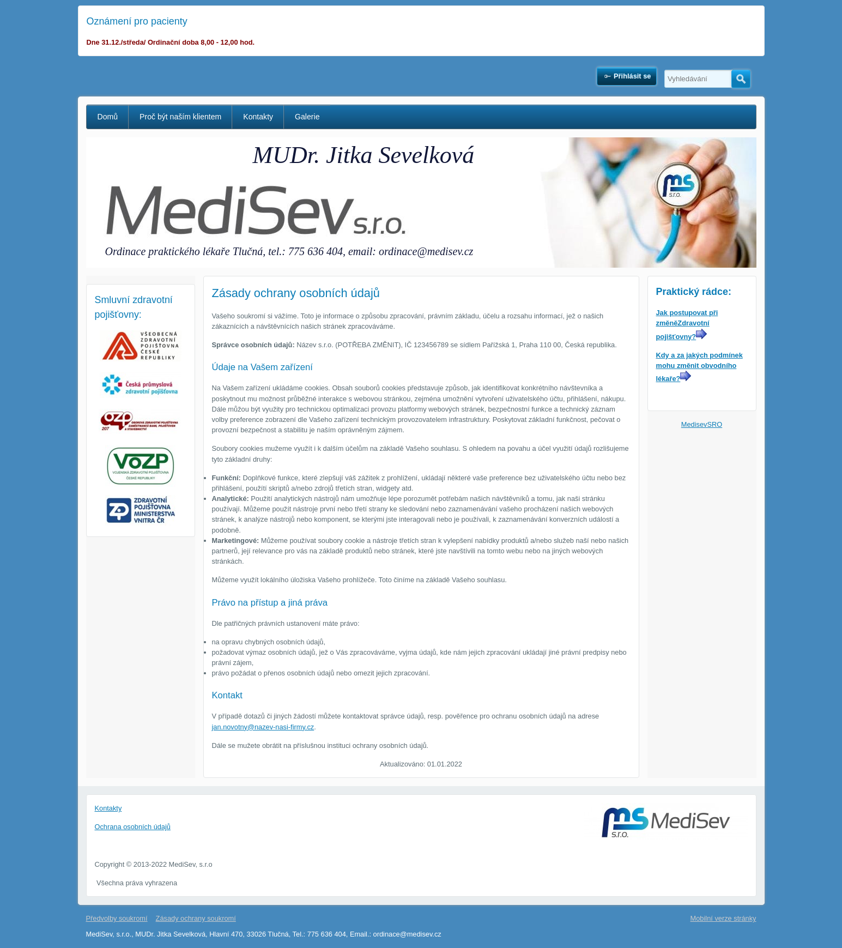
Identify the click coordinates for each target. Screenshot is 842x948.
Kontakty (258, 116)
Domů (108, 116)
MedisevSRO (701, 424)
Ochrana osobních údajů (133, 827)
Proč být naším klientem (180, 116)
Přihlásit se (632, 76)
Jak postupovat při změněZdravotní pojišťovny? (687, 324)
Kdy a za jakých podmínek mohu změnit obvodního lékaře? (699, 367)
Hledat (740, 79)
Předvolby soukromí (117, 918)
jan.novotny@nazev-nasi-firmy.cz (263, 727)
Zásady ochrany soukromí (196, 918)
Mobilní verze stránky (723, 918)
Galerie (307, 116)
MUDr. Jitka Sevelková (364, 155)
